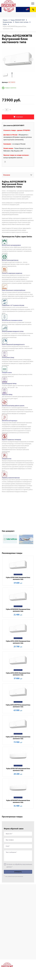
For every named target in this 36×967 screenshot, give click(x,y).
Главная (5, 20)
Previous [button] (4, 59)
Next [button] (32, 59)
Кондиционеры (7, 22)
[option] (18, 59)
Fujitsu (5, 24)
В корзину (18, 117)
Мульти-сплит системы (21, 22)
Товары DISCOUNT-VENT (17, 20)
